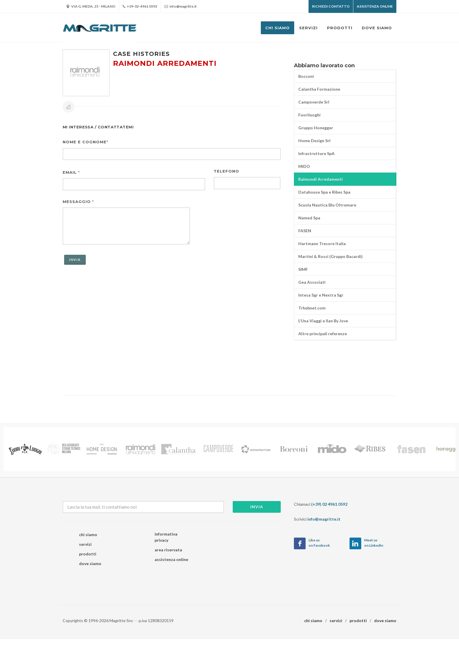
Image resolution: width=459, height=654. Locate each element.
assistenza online (171, 559)
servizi (85, 544)
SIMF (303, 269)
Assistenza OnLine (375, 6)
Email (71, 172)
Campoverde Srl (313, 101)
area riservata (168, 549)
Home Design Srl (314, 140)
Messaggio (78, 201)
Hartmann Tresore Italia (322, 243)
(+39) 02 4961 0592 (329, 504)
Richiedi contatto (331, 6)
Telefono (226, 171)
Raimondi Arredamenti (320, 179)
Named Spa (309, 217)
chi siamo (88, 534)
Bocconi (306, 76)
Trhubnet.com (312, 307)
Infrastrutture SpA (316, 153)
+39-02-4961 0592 (140, 6)
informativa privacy (166, 537)
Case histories (141, 53)
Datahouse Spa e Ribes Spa (324, 192)
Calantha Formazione (319, 89)
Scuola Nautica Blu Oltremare (327, 204)
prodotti (87, 553)
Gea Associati (312, 282)
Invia (256, 506)
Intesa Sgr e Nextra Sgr (320, 294)
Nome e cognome (85, 142)
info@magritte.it (181, 6)
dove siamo (90, 563)
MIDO (304, 166)
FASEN (304, 230)
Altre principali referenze (322, 333)
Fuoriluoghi (309, 114)
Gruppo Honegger (315, 127)
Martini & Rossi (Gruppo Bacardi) (330, 256)
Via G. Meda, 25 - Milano (90, 6)
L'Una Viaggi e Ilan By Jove (323, 320)
